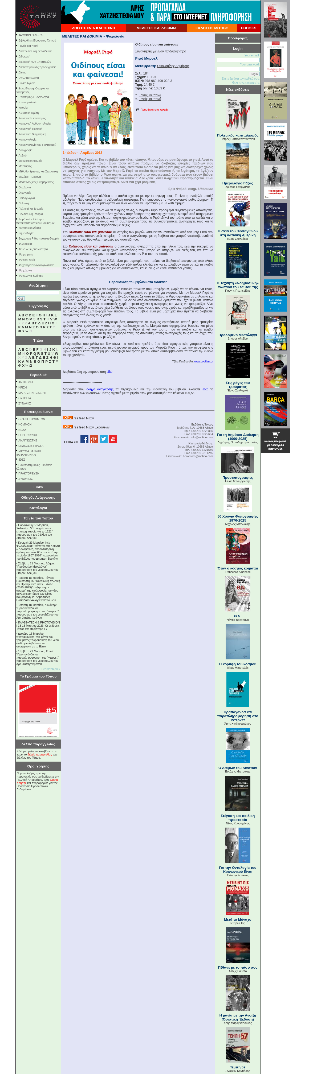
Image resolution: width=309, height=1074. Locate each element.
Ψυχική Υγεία (27, 259)
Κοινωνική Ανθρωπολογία (35, 123)
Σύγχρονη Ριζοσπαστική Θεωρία (39, 238)
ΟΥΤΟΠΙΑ (24, 398)
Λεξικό (23, 155)
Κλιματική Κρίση (29, 112)
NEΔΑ (22, 429)
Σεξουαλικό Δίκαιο (30, 227)
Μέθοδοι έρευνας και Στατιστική (38, 171)
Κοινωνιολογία (27, 139)
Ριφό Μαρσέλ (146, 58)
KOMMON (24, 424)
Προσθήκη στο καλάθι (151, 109)
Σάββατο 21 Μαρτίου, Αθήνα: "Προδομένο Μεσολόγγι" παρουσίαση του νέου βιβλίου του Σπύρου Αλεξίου (38, 568)
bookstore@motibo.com (198, 456)
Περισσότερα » (51, 669)
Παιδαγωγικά (27, 198)
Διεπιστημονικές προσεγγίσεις (37, 67)
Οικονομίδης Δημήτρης (173, 66)
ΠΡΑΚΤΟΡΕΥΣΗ (28, 473)
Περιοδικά (38, 375)
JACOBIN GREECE (31, 35)
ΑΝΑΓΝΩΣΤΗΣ (27, 440)
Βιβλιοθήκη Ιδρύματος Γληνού (37, 40)
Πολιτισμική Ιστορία (31, 214)
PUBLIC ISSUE (28, 435)
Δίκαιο (22, 72)
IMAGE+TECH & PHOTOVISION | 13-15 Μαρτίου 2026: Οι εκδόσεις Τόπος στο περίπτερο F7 (38, 625)
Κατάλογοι (38, 508)
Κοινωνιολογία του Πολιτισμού (37, 144)
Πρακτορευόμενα (38, 412)
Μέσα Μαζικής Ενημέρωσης (36, 182)
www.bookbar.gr (203, 361)
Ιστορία (23, 107)
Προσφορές (238, 38)
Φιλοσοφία (25, 243)
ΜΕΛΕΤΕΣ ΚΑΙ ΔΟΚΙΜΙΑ (157, 28)
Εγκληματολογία (29, 77)
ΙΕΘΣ (21, 459)
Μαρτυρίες (25, 166)
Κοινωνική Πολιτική (31, 128)
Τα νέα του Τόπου (38, 518)
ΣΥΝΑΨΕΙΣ (25, 478)
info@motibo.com (202, 437)
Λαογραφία (25, 150)
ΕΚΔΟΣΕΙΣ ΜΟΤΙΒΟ (212, 28)
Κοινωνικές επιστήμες (32, 118)
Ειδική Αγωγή (27, 83)
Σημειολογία (26, 233)
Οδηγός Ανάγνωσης (38, 497)
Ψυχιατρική (26, 254)
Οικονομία (25, 192)
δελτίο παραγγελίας (39, 754)
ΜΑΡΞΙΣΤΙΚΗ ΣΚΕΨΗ (32, 392)
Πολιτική (24, 203)
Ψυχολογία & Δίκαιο (31, 275)
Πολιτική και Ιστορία (31, 208)
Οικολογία (25, 187)
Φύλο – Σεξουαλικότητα (33, 249)
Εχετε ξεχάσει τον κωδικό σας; (240, 78)
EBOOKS (249, 28)
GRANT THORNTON (31, 419)
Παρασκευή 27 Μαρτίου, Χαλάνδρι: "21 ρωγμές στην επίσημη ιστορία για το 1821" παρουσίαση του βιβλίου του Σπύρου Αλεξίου (35, 531)
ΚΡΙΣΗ (22, 387)
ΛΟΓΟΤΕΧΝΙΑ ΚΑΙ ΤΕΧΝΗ (93, 28)
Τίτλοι (38, 340)
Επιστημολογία (28, 102)
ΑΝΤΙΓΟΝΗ (25, 382)
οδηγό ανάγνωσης (100, 389)
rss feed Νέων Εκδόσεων (91, 427)
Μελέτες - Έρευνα (30, 176)
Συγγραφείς (38, 306)
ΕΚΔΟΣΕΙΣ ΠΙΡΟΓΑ (30, 445)
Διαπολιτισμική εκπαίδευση (35, 51)
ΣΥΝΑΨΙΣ (24, 403)
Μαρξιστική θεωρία (30, 160)
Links (38, 487)
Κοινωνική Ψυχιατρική (32, 134)
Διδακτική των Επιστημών (35, 61)
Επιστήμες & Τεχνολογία (34, 96)
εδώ (109, 372)
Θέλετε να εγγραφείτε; (245, 82)
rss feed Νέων (84, 418)
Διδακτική (25, 56)
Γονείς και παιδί (28, 45)
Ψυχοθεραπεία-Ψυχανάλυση (36, 265)
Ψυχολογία (25, 270)
